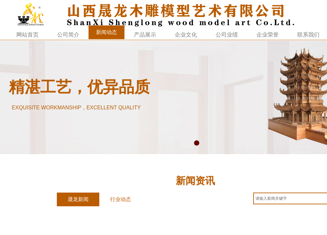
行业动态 (120, 199)
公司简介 (68, 35)
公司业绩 (227, 35)
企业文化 (186, 35)
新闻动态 (106, 32)
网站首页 (27, 35)
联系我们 (308, 35)
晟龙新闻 (78, 199)
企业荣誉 (267, 35)
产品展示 (145, 35)
